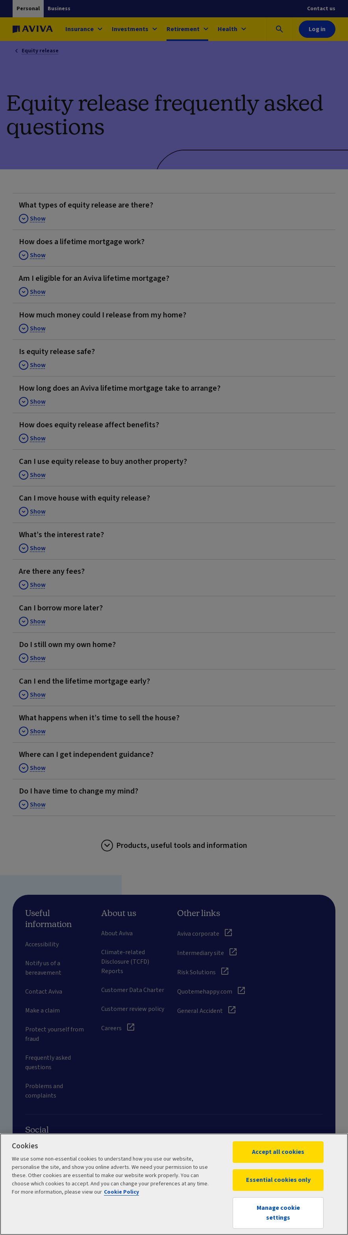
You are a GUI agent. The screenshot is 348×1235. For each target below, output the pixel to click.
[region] (174, 1184)
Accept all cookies (278, 1152)
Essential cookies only (278, 1180)
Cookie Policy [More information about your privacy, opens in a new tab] (121, 1192)
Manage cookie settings (278, 1212)
